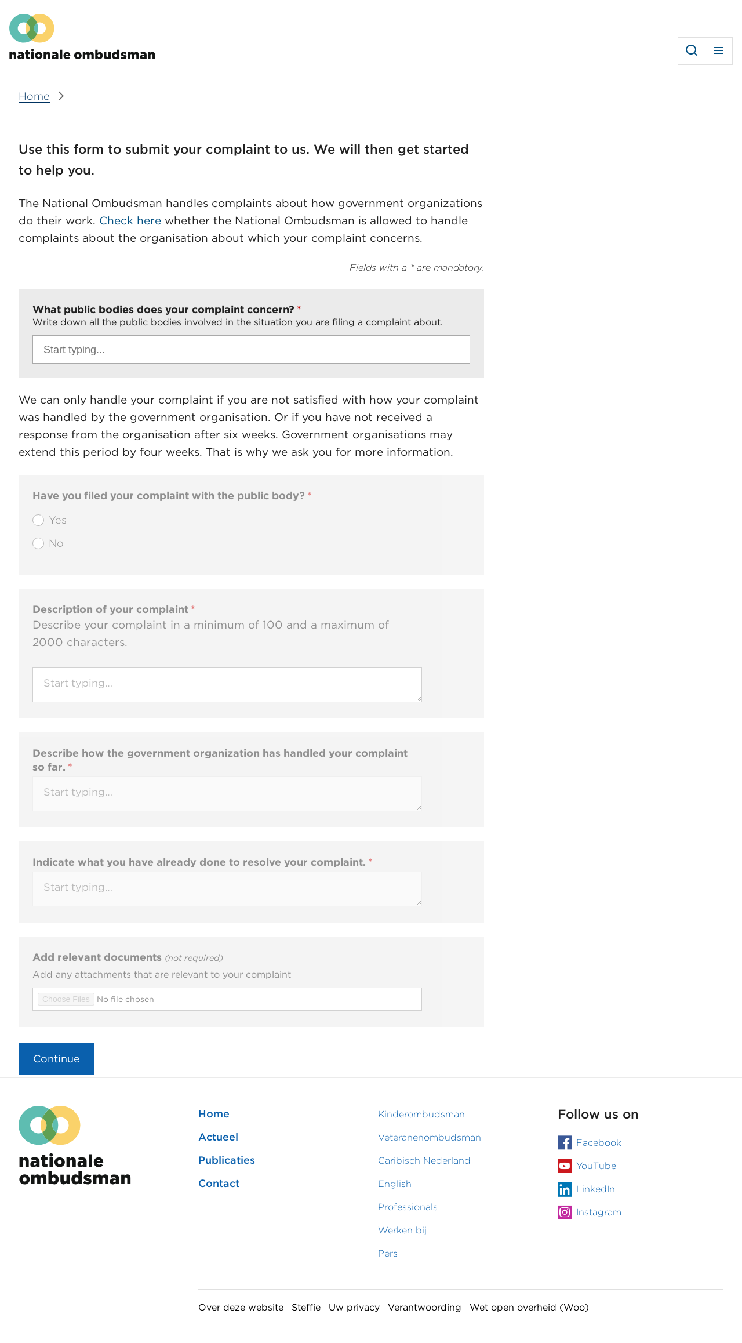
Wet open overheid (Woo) (529, 1307)
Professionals (408, 1207)
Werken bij (402, 1230)
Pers (388, 1253)
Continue (56, 1058)
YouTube (596, 1165)
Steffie (306, 1307)
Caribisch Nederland (424, 1160)
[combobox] (251, 349)
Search (691, 51)
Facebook (598, 1142)
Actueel (218, 1137)
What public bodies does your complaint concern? (163, 309)
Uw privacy (354, 1307)
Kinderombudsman (421, 1114)
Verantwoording (424, 1307)
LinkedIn (595, 1189)
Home (214, 1114)
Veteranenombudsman (429, 1137)
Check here (130, 220)
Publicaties (226, 1160)
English (395, 1183)
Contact (218, 1183)
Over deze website (240, 1307)
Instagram (598, 1212)
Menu (719, 51)
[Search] (247, 351)
